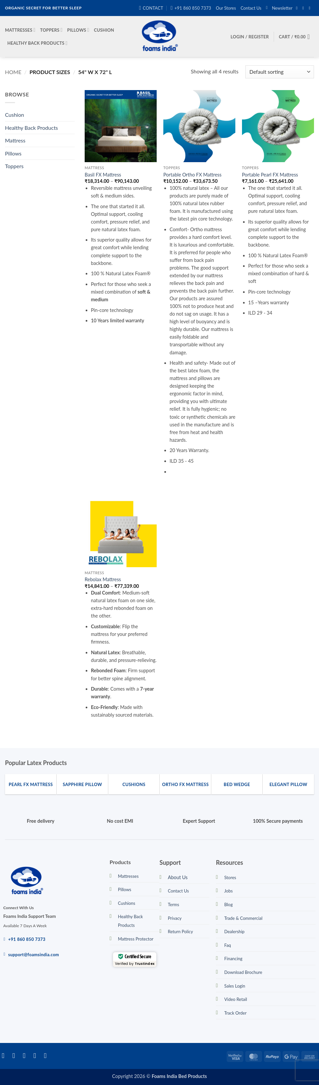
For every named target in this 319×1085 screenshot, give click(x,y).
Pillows (78, 30)
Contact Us (251, 8)
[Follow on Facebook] (298, 8)
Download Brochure (243, 972)
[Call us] (47, 1055)
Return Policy (180, 931)
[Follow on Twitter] (26, 1055)
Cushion (104, 30)
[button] (279, 8)
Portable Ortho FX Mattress (192, 174)
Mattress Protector (136, 939)
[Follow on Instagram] (304, 8)
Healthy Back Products (37, 43)
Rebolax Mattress (103, 579)
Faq (227, 945)
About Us (177, 877)
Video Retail (235, 999)
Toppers (51, 30)
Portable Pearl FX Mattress (270, 174)
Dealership (234, 931)
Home (13, 72)
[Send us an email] (311, 8)
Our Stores (226, 8)
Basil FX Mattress (103, 174)
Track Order (235, 1013)
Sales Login (234, 986)
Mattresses (20, 30)
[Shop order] (279, 71)
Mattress (15, 140)
